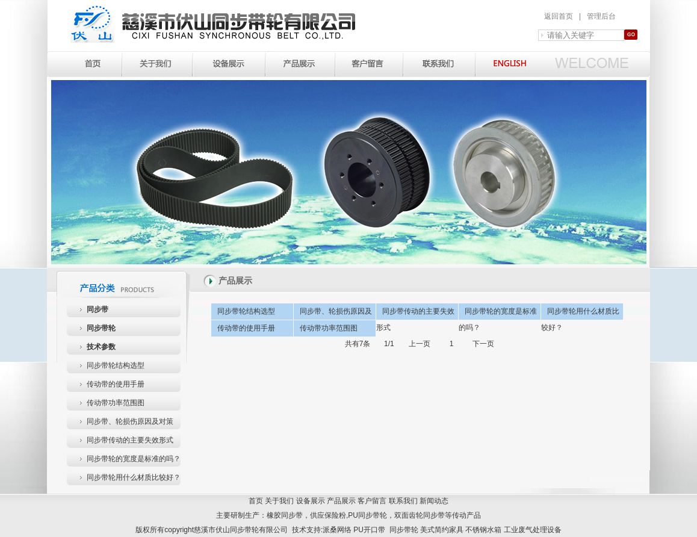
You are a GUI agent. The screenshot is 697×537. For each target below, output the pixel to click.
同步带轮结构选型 (115, 365)
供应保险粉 (328, 515)
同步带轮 (101, 328)
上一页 (419, 344)
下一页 (483, 344)
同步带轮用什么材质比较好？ (134, 477)
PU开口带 (369, 530)
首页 (256, 501)
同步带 (97, 309)
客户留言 (372, 501)
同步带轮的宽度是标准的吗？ (134, 459)
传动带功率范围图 (115, 403)
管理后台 (601, 16)
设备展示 (310, 501)
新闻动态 (434, 501)
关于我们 (279, 501)
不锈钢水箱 (483, 530)
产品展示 (341, 501)
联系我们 (403, 501)
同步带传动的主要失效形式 (130, 440)
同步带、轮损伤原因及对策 (130, 421)
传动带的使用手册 (115, 384)
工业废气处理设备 (533, 530)
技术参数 (101, 347)
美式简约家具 (441, 530)
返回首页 (558, 16)
